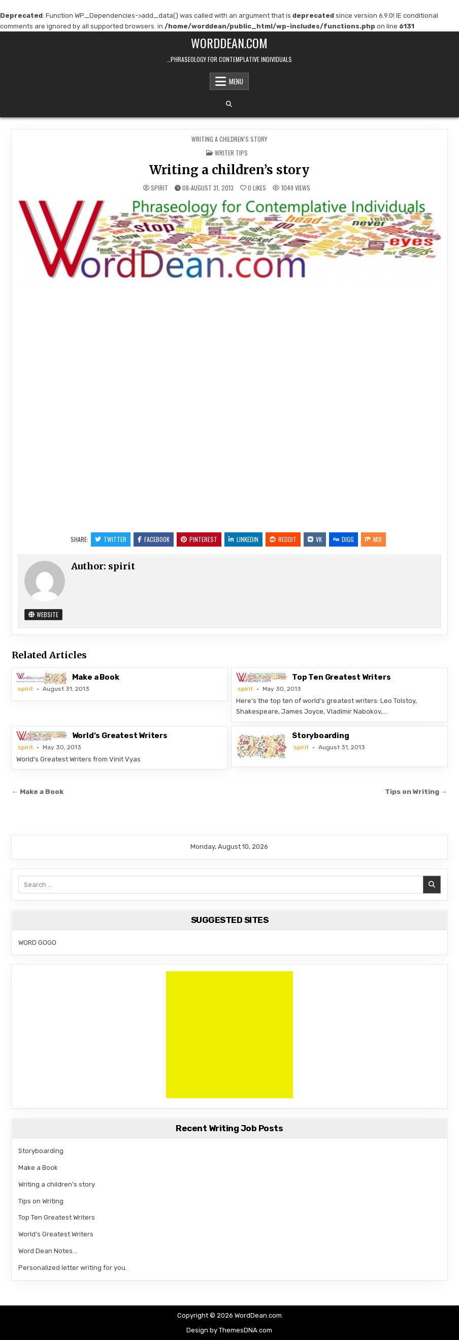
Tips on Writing (40, 1201)
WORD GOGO (37, 942)
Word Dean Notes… (47, 1251)
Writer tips (231, 152)
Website (43, 614)
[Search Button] (229, 104)
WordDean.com (229, 43)
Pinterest (199, 539)
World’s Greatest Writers (120, 735)
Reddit (283, 539)
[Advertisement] (229, 1034)
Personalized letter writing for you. (72, 1267)
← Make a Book (38, 791)
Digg (343, 539)
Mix (373, 539)
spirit (159, 188)
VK (315, 539)
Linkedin (243, 539)
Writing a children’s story (229, 170)
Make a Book (95, 677)
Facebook (154, 539)
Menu (236, 81)
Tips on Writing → (416, 791)
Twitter (110, 539)
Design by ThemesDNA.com (229, 1330)
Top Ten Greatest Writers (341, 677)
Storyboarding (320, 735)
